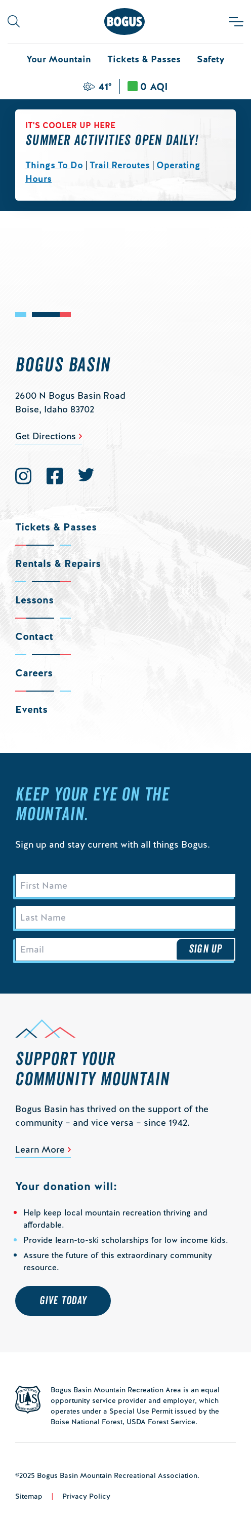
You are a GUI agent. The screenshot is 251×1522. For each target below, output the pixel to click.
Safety (211, 59)
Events (31, 709)
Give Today (63, 1300)
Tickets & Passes (144, 59)
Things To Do (54, 165)
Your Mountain (58, 59)
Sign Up (205, 949)
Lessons (34, 599)
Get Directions (45, 436)
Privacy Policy (86, 1496)
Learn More (40, 1149)
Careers (34, 672)
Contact (34, 636)
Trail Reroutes (120, 165)
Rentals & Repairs (58, 563)
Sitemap (29, 1496)
